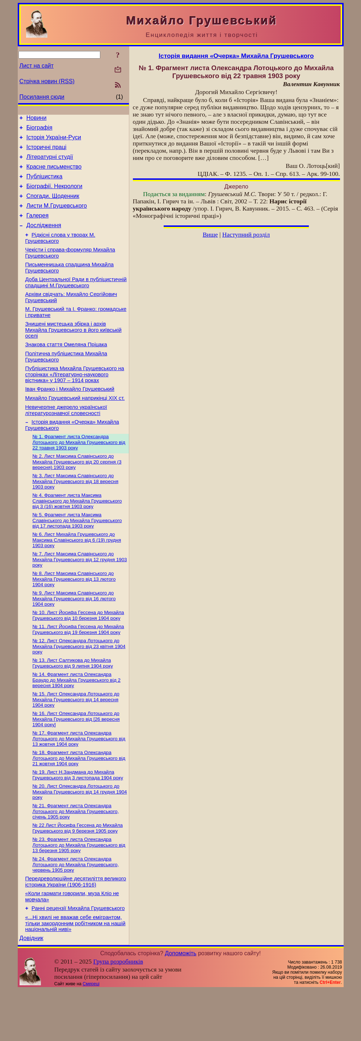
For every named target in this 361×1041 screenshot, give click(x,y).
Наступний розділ (246, 234)
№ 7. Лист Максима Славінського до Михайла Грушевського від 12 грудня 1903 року (80, 592)
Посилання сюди (42, 97)
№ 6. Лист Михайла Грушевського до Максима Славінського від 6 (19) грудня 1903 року (77, 572)
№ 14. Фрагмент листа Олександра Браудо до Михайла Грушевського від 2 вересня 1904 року (77, 718)
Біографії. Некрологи (54, 195)
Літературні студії (49, 162)
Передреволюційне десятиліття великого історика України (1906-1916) (75, 928)
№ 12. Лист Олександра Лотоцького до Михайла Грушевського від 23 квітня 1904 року (79, 683)
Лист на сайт (37, 66)
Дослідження (43, 238)
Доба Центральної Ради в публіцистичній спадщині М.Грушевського (76, 300)
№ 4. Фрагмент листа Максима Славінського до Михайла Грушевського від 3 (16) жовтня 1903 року (77, 532)
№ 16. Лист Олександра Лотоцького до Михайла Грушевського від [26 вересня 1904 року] (76, 758)
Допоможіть (180, 1004)
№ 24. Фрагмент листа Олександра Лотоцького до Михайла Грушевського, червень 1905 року (76, 910)
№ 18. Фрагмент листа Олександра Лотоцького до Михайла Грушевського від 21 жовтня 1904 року (79, 799)
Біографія (39, 130)
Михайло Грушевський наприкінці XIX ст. (75, 424)
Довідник (31, 989)
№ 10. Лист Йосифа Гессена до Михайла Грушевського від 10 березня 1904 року (78, 650)
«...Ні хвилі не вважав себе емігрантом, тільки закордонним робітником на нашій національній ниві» (75, 973)
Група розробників (118, 1012)
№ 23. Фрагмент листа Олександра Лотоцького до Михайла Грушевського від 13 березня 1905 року (79, 889)
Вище (210, 234)
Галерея (37, 227)
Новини (36, 119)
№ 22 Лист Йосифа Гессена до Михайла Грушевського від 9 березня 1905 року (78, 872)
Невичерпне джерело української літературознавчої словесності (66, 437)
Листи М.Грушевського (56, 216)
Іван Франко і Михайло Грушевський (69, 414)
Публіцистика (44, 184)
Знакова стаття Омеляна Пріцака (66, 366)
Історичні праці (46, 151)
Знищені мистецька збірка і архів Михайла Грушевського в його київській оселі (73, 350)
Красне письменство (54, 173)
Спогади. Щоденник (52, 206)
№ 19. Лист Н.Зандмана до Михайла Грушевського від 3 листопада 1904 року (78, 816)
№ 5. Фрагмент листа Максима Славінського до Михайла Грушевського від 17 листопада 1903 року (77, 552)
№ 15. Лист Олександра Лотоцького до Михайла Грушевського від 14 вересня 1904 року (76, 738)
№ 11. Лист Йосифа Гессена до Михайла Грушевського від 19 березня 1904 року (78, 665)
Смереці (91, 1034)
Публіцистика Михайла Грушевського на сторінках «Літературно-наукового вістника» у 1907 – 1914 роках (74, 398)
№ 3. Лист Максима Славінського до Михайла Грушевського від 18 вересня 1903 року (75, 511)
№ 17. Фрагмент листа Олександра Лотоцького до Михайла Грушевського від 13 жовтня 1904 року (79, 779)
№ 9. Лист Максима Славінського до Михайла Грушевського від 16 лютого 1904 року (74, 633)
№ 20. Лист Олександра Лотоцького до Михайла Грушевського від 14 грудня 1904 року (80, 834)
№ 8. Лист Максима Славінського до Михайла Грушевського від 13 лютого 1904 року (74, 613)
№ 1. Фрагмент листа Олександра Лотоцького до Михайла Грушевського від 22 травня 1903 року (79, 471)
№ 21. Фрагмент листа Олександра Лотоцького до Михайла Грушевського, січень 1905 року (76, 854)
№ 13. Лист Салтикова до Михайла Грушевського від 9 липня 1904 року (73, 700)
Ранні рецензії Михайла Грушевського (78, 957)
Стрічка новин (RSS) (47, 81)
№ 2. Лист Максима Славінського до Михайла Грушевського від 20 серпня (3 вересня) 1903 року (77, 491)
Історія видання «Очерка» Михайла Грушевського (236, 55)
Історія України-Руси (53, 140)
